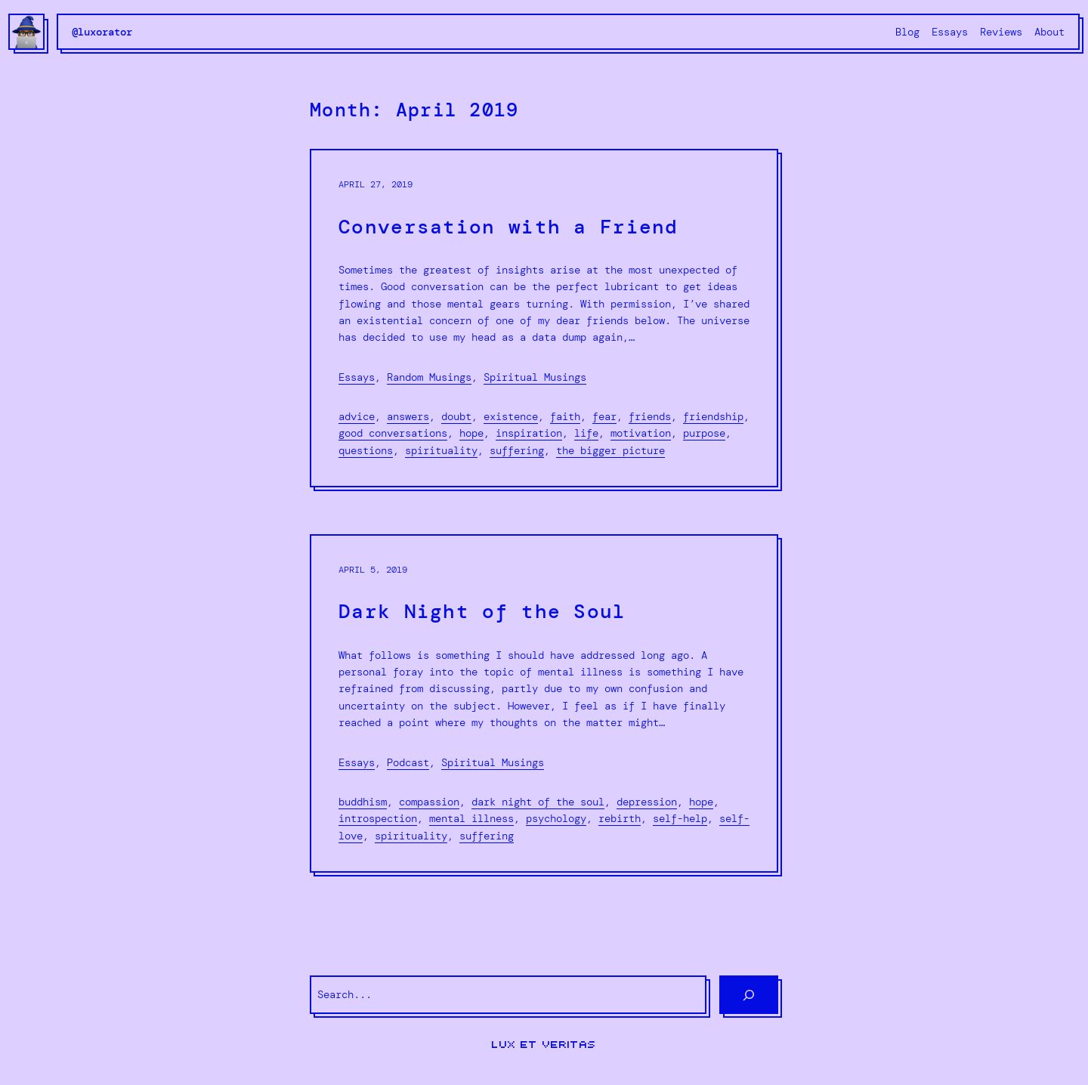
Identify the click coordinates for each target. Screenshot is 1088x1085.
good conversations (392, 433)
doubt (456, 416)
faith (565, 416)
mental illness (471, 818)
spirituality (441, 450)
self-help (680, 818)
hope (471, 433)
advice (356, 416)
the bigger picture (610, 450)
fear (604, 416)
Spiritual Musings (535, 377)
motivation (640, 433)
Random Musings (429, 377)
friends (650, 416)
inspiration (529, 433)
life (586, 433)
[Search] (748, 994)
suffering (517, 450)
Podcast (408, 762)
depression (647, 801)
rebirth (619, 818)
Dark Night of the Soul (482, 611)
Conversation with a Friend (508, 227)
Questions (365, 450)
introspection (377, 818)
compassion (429, 801)
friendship (713, 416)
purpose (704, 433)
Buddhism (362, 801)
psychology (556, 818)
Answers (408, 416)
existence (511, 416)
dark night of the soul (537, 801)
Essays (356, 377)
